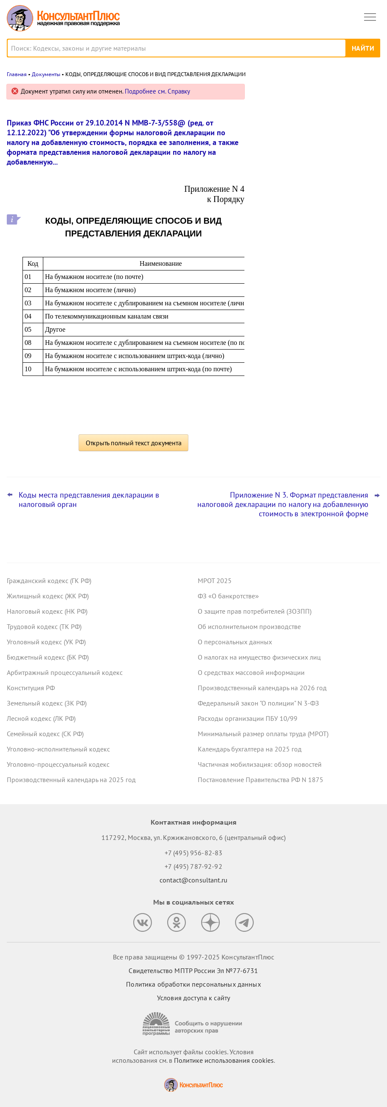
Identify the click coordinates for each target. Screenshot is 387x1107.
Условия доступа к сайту (193, 997)
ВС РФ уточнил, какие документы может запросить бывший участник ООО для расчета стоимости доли (311, 133)
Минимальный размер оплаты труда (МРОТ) (263, 733)
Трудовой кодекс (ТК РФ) (44, 626)
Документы (46, 74)
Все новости (279, 299)
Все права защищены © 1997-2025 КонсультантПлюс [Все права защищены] (193, 957)
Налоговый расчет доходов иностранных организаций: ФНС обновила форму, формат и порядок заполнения (312, 183)
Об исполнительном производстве (249, 626)
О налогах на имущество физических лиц (259, 657)
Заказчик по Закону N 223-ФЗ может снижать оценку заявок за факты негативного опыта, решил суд (314, 272)
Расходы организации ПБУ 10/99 (247, 718)
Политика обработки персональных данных (193, 984)
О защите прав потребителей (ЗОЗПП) (254, 611)
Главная (17, 74)
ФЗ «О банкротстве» (228, 596)
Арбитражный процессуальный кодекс (65, 672)
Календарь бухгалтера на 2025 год (250, 749)
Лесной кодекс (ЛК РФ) (41, 718)
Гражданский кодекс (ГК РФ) (49, 580)
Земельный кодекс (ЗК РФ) (47, 703)
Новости (291, 94)
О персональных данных (235, 641)
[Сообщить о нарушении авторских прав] (193, 1024)
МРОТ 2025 (215, 580)
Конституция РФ (31, 687)
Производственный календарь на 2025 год (71, 779)
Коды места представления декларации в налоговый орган (89, 499)
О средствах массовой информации (251, 672)
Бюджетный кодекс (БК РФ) (48, 657)
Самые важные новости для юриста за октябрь (316, 230)
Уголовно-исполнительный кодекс (58, 749)
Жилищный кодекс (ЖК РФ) (48, 596)
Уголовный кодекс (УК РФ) (46, 641)
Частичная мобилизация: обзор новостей (260, 764)
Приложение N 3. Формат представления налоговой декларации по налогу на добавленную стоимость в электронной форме (282, 504)
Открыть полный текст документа (134, 442)
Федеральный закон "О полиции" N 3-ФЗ (258, 703)
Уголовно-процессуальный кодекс (58, 764)
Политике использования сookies (224, 1060)
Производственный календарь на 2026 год (262, 687)
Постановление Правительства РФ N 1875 (260, 779)
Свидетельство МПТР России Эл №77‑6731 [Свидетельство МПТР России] (193, 970)
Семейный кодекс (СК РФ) (45, 733)
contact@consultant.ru (193, 880)
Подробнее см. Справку (157, 91)
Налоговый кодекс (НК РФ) (47, 611)
